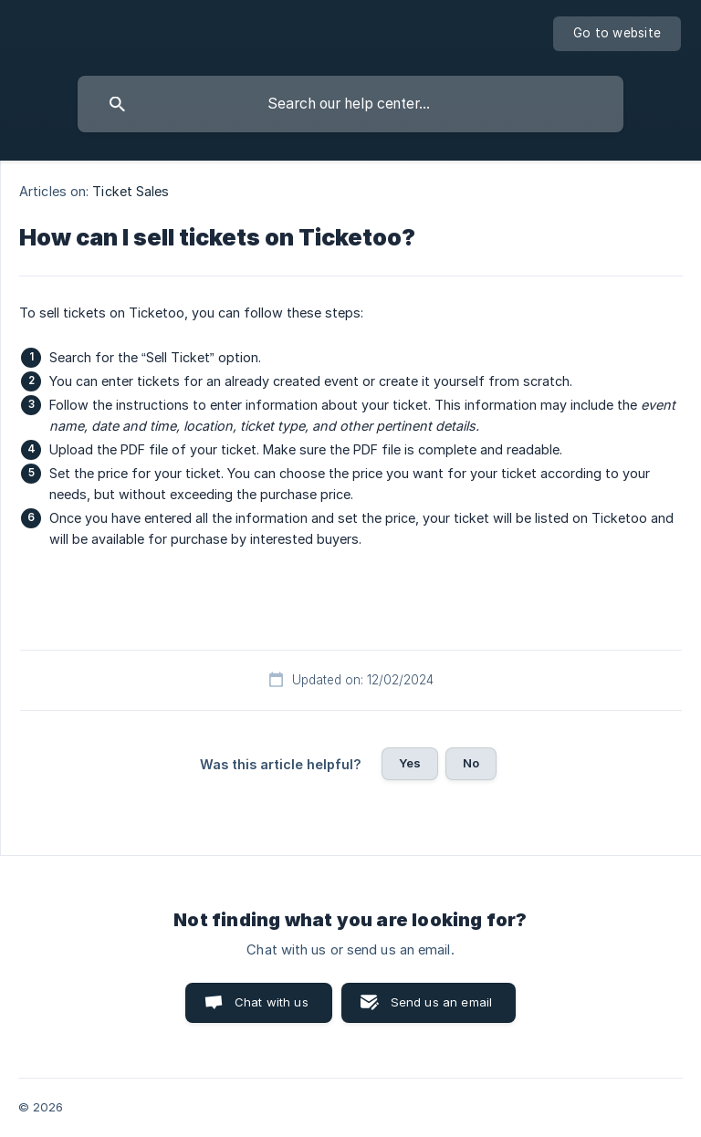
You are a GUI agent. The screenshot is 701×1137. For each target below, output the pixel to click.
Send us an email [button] (441, 1002)
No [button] (471, 763)
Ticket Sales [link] (130, 191)
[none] (617, 33)
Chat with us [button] (272, 1002)
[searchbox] (350, 104)
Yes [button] (410, 763)
